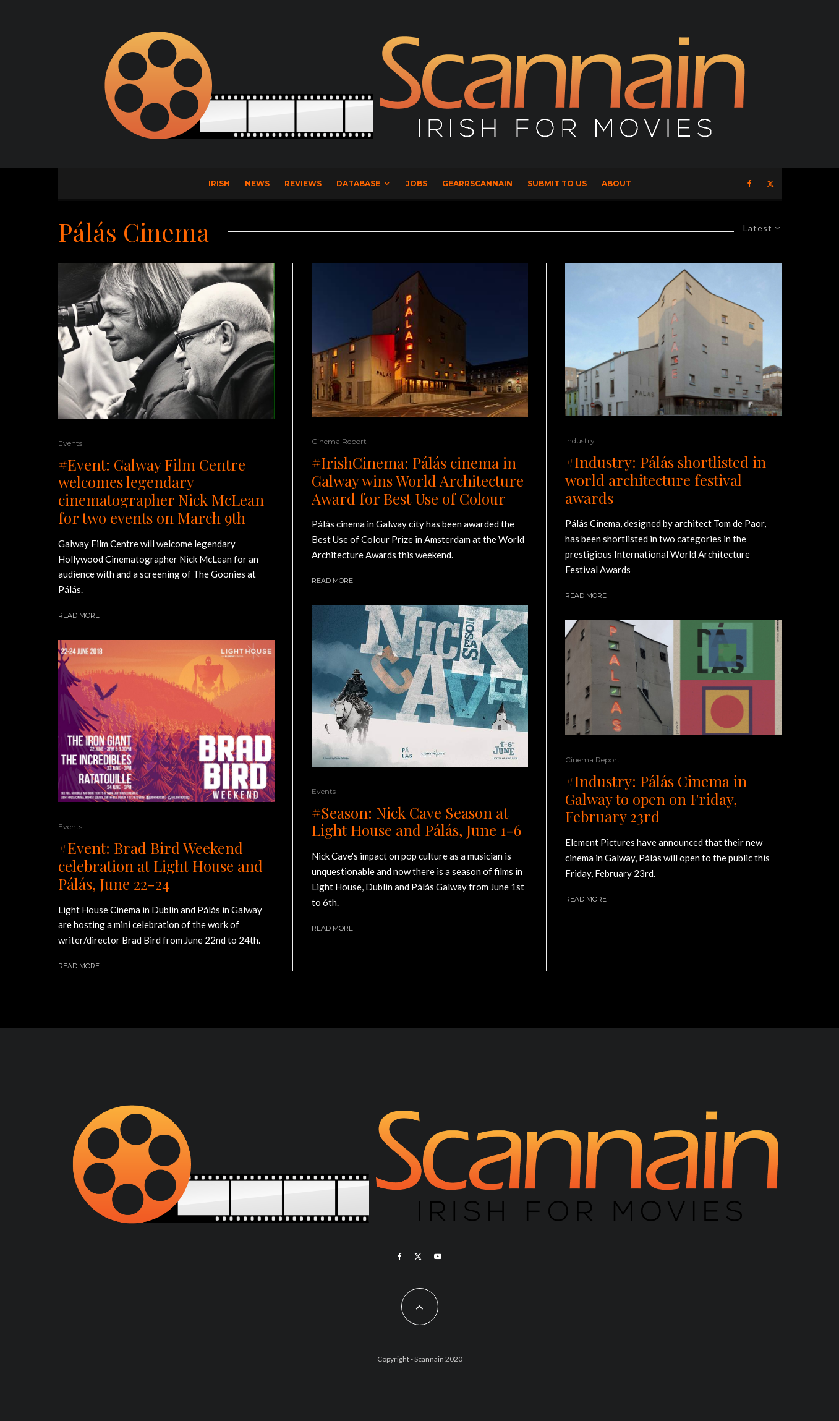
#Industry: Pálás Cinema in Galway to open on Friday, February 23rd (656, 799)
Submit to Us (557, 183)
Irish (219, 183)
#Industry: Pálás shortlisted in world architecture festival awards (665, 479)
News (257, 183)
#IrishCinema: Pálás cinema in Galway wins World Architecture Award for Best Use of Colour (418, 480)
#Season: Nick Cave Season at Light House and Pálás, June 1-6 (416, 822)
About (616, 183)
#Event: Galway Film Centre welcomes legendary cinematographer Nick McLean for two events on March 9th (161, 491)
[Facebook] (749, 183)
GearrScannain (477, 183)
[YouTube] (438, 1256)
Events (70, 443)
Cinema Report (339, 441)
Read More (79, 615)
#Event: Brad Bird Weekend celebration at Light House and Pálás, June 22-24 (160, 865)
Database (358, 183)
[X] (770, 183)
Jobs (416, 183)
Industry (580, 440)
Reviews (303, 183)
